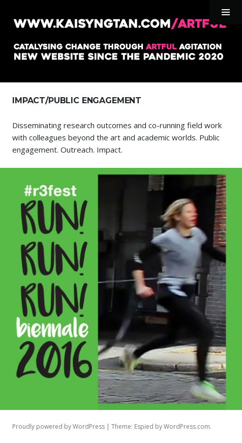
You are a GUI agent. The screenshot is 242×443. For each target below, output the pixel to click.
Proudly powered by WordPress (58, 426)
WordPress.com (187, 426)
